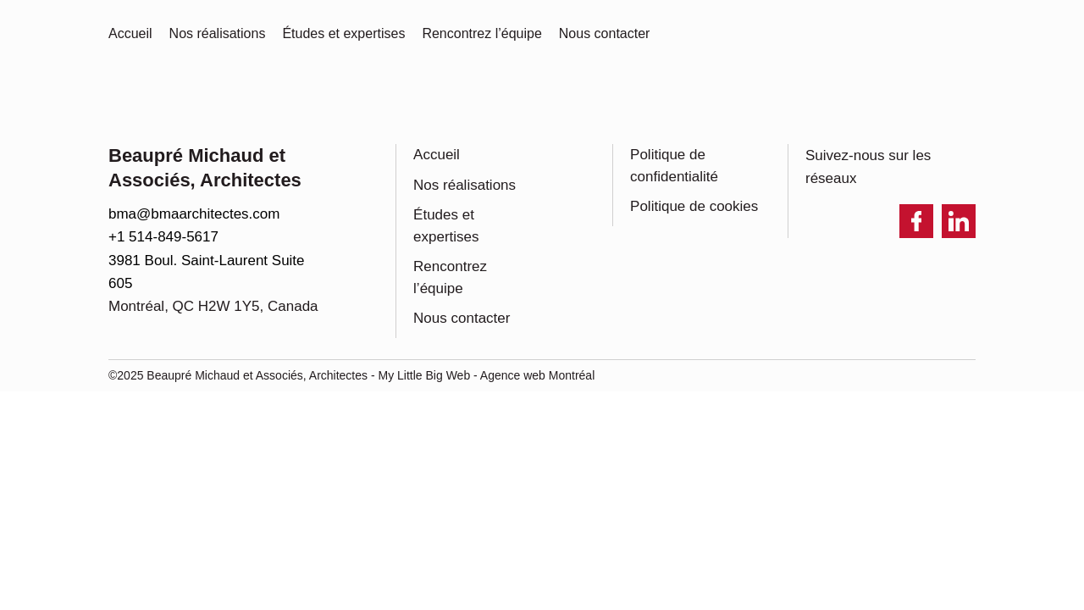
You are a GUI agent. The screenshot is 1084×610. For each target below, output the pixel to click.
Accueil (436, 155)
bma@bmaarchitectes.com (193, 214)
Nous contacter (461, 318)
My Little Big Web (425, 375)
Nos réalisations (464, 185)
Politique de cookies (694, 206)
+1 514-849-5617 (163, 237)
